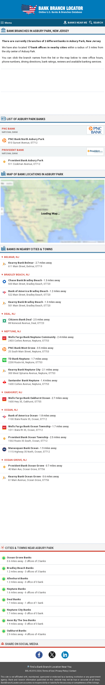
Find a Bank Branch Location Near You (50, 666)
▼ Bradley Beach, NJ (15, 274)
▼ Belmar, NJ (10, 257)
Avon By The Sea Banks (21, 620)
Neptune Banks (16, 588)
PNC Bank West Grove (21, 347)
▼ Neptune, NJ (11, 331)
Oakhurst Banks (16, 630)
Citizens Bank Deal (20, 319)
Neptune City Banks (19, 609)
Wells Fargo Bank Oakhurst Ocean (29, 398)
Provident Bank (13, 149)
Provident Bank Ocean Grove (26, 465)
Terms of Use (48, 671)
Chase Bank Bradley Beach (25, 280)
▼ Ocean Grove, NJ (14, 459)
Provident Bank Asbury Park (25, 160)
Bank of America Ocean (23, 415)
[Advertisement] (52, 80)
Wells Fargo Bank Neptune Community (32, 337)
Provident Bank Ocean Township (28, 437)
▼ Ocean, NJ (9, 409)
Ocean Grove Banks (19, 557)
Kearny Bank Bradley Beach (25, 302)
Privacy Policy (62, 671)
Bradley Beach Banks (20, 567)
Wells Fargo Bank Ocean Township (29, 426)
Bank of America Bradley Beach (28, 291)
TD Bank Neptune (19, 358)
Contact (72, 671)
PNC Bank (8, 128)
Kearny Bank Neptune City (24, 369)
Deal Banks (14, 599)
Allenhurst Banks (17, 578)
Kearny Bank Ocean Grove (24, 476)
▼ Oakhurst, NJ (11, 392)
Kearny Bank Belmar (21, 262)
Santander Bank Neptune (23, 380)
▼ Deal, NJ (8, 313)
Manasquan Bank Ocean (23, 448)
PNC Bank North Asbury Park (26, 139)
